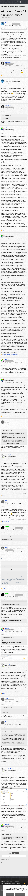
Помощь (19, 883)
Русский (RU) (15, 879)
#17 (26, 704)
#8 (26, 385)
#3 (26, 86)
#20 (26, 830)
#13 (26, 554)
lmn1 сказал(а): (6, 115)
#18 (26, 727)
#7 (26, 365)
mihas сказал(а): (6, 430)
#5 (26, 134)
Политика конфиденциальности (9, 883)
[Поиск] (25, 2)
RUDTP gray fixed (5, 879)
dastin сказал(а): (6, 570)
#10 (26, 461)
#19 (26, 775)
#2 (26, 68)
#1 (26, 28)
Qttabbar (20, 475)
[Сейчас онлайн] (3, 457)
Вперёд (15, 853)
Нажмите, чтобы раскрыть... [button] (14, 443)
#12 (26, 532)
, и (9, 230)
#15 (26, 634)
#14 (26, 599)
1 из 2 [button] (9, 853)
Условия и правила (14, 881)
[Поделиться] (25, 28)
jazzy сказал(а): (6, 536)
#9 (26, 427)
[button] (1, 2)
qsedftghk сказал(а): (7, 637)
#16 (26, 670)
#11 (26, 506)
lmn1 (3, 17)
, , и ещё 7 (10, 354)
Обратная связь (5, 881)
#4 (26, 112)
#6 (26, 241)
